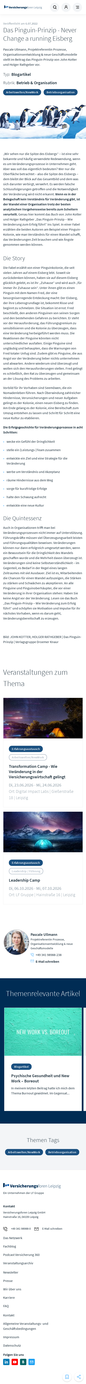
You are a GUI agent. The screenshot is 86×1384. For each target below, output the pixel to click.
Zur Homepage (23, 7)
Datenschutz (12, 1345)
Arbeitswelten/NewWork (22, 92)
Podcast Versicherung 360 (21, 1255)
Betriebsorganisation (61, 92)
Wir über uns (12, 1289)
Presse (8, 1281)
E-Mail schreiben (45, 961)
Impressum (11, 1337)
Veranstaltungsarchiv (18, 1263)
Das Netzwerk (12, 1238)
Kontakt (8, 1315)
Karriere (9, 1297)
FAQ (6, 1306)
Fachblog (9, 1246)
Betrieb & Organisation (36, 82)
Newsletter (10, 1272)
